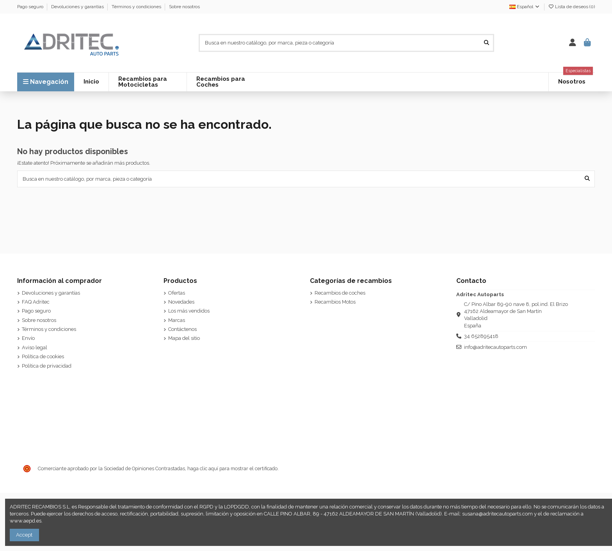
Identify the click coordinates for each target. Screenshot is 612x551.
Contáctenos (182, 329)
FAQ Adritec (36, 302)
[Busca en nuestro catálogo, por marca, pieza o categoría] (486, 43)
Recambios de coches (340, 293)
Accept (24, 535)
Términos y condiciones (137, 6)
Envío (28, 338)
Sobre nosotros (184, 6)
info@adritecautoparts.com (495, 347)
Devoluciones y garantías (78, 6)
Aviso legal (34, 347)
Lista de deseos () (571, 6)
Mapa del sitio (184, 338)
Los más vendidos (189, 311)
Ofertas (176, 293)
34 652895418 (481, 336)
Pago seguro (30, 6)
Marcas (176, 320)
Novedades (181, 302)
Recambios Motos (335, 302)
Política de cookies (43, 356)
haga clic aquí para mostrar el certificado (232, 468)
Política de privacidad (46, 366)
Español (524, 6)
